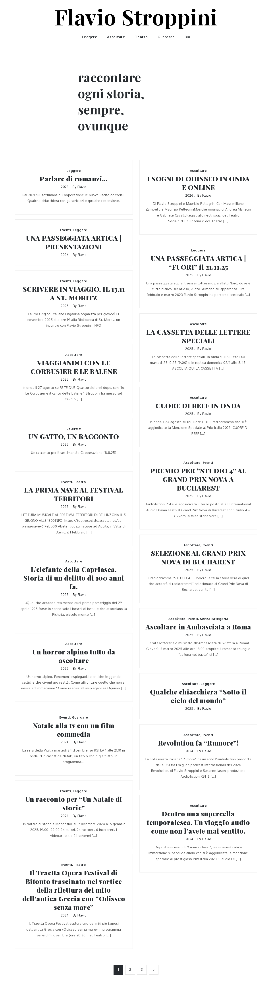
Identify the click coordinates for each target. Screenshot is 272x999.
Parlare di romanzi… (74, 178)
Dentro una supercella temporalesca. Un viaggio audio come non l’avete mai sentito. (198, 822)
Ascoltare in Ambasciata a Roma (198, 627)
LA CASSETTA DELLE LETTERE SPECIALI (198, 336)
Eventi (65, 230)
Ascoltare (116, 37)
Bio (187, 37)
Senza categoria (214, 619)
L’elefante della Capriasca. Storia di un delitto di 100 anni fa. (73, 578)
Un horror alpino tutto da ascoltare (73, 656)
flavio (82, 187)
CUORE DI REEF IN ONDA (198, 405)
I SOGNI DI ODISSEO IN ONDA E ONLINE (198, 183)
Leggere (89, 37)
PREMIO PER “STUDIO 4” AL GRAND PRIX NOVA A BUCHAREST (198, 479)
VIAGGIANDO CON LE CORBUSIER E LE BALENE (74, 367)
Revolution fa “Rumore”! (198, 743)
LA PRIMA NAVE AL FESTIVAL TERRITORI (73, 494)
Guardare (166, 37)
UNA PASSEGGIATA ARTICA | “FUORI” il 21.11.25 (198, 262)
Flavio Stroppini (136, 16)
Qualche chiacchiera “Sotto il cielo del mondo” (198, 696)
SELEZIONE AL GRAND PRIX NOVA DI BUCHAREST (198, 557)
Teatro (141, 37)
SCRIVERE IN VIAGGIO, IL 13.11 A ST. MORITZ (74, 293)
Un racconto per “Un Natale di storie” (73, 803)
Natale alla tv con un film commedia (73, 729)
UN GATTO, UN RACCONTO (73, 436)
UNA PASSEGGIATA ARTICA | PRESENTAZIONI (73, 242)
